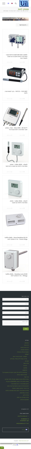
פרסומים (25, 370)
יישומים (27, 354)
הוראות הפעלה (25, 349)
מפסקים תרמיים (24, 399)
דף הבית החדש (25, 347)
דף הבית (26, 345)
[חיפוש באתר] (15, 3)
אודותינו (27, 343)
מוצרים (27, 361)
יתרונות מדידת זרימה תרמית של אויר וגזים (18, 386)
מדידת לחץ (26, 395)
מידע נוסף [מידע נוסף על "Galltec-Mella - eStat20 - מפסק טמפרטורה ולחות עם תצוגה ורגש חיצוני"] (22, 171)
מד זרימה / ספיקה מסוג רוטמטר (20, 388)
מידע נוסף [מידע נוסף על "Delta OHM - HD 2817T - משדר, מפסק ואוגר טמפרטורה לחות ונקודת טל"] (22, 135)
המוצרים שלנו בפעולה (23, 352)
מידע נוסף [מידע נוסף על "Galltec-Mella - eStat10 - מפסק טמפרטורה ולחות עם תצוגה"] (22, 208)
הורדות (25, 365)
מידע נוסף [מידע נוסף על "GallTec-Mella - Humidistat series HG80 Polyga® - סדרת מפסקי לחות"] (22, 281)
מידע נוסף (26, 363)
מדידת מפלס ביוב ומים (23, 397)
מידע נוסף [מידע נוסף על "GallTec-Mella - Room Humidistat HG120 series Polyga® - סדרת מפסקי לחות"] (22, 245)
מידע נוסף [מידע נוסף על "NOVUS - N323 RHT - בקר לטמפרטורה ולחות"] (22, 98)
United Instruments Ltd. (21, 440)
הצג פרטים (9, 62)
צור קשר (26, 377)
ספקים (25, 368)
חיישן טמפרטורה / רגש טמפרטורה (20, 383)
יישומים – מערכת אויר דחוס (20, 356)
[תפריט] (4, 3)
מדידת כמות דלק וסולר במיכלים (18, 358)
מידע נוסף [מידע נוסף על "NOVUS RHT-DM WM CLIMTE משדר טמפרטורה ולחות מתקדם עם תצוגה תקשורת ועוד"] (22, 62)
